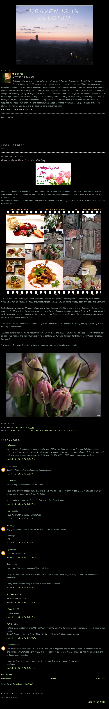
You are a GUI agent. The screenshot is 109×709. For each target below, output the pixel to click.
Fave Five (28, 430)
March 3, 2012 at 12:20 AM (22, 557)
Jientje (19, 74)
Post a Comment (8, 674)
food (38, 430)
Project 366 (49, 430)
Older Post (100, 679)
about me (15, 430)
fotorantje (11, 609)
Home (53, 679)
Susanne (10, 564)
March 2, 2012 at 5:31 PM (21, 519)
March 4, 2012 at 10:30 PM (22, 638)
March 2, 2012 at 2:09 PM (21, 474)
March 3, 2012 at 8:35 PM (21, 587)
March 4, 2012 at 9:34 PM (21, 617)
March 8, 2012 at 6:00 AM (21, 668)
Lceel (9, 466)
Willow (9, 624)
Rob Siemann (12, 594)
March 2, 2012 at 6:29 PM (21, 543)
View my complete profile (16, 109)
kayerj (9, 549)
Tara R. (10, 511)
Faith (9, 445)
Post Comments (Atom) (23, 684)
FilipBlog (10, 525)
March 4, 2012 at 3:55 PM (21, 602)
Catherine (11, 645)
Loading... (5, 148)
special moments (68, 430)
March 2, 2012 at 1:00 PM (21, 459)
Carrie (9, 480)
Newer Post (6, 679)
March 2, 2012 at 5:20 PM (21, 504)
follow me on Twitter (97, 702)
